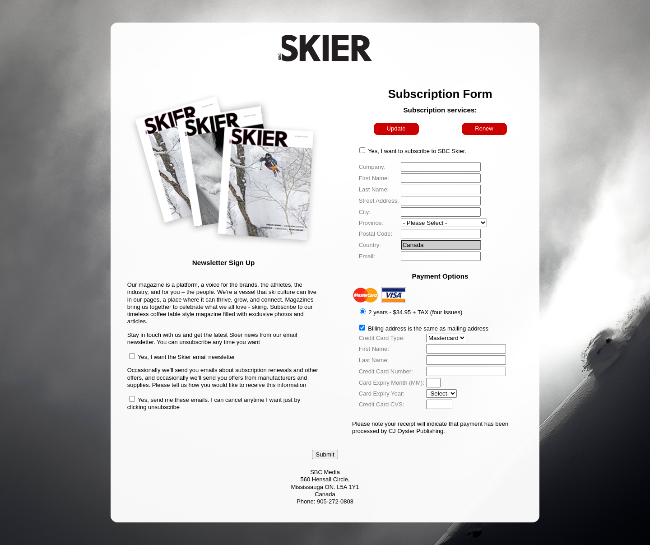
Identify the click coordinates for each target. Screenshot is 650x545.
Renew (484, 128)
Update (396, 128)
